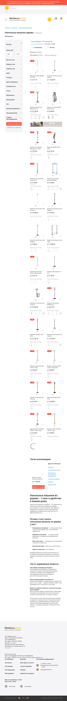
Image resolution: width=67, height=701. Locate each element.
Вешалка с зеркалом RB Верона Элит (54, 108)
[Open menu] (6, 19)
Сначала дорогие (47, 41)
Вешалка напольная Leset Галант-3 (54, 335)
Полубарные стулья (54, 470)
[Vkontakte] (10, 686)
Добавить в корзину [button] (38, 487)
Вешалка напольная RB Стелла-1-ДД (54, 429)
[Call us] (7, 8)
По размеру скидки (49, 44)
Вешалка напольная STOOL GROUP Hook (36, 272)
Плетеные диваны (54, 479)
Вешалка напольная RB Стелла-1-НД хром (54, 366)
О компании (9, 659)
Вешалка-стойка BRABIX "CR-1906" (37, 76)
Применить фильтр (14, 124)
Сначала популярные (37, 44)
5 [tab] (39, 104)
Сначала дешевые (36, 41)
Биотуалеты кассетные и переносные (52, 474)
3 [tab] (37, 104)
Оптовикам (9, 666)
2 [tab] (36, 104)
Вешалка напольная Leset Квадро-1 (37, 240)
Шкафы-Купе (52, 484)
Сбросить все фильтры (14, 127)
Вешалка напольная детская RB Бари (53, 179)
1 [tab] (53, 268)
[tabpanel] (37, 66)
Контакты (8, 663)
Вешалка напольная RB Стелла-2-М (37, 179)
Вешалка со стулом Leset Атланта (37, 303)
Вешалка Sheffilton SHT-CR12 (53, 398)
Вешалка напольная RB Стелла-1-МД (37, 366)
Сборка (22, 670)
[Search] (7, 12)
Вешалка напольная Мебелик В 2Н (36, 108)
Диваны (50, 482)
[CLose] (10, 11)
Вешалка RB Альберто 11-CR (54, 272)
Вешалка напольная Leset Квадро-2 (54, 209)
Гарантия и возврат (27, 673)
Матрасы (51, 467)
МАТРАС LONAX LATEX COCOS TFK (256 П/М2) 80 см (37, 478)
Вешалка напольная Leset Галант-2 (37, 209)
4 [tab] (38, 104)
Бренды (23, 659)
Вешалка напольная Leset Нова (54, 240)
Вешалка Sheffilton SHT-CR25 (53, 148)
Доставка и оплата (26, 663)
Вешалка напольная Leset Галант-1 (54, 76)
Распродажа (9, 673)
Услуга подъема (25, 666)
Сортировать (36, 47)
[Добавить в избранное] (43, 71)
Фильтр (50, 47)
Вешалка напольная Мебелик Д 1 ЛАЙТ (36, 148)
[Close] (21, 43)
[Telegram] (25, 686)
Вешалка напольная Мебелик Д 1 (53, 303)
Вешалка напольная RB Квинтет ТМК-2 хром (37, 429)
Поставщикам (10, 670)
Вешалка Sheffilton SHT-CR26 (36, 335)
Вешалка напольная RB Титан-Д (37, 398)
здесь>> (57, 3)
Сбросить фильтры (50, 55)
